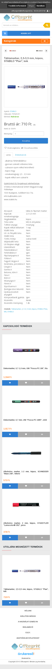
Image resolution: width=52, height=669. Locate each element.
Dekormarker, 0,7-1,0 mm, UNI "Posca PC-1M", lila (25, 368)
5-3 (25, 309)
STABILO (13, 111)
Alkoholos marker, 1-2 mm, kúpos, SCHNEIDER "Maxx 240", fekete (26, 472)
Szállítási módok (28, 616)
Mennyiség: (8, 134)
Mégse (31, 6)
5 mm (29, 309)
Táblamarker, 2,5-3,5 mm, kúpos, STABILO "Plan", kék (26, 590)
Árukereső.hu (26, 658)
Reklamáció (28, 627)
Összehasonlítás (31, 148)
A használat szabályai (28, 621)
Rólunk (28, 611)
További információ (17, 6)
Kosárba (26, 140)
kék (5, 312)
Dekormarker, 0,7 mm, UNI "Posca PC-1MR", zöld (25, 420)
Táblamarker (16, 309)
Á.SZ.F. (28, 632)
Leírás (8, 155)
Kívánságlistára (13, 148)
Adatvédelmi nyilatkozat (28, 638)
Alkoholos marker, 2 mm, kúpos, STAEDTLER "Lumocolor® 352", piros (26, 524)
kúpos (34, 309)
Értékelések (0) (20, 155)
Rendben (41, 6)
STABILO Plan (42, 309)
